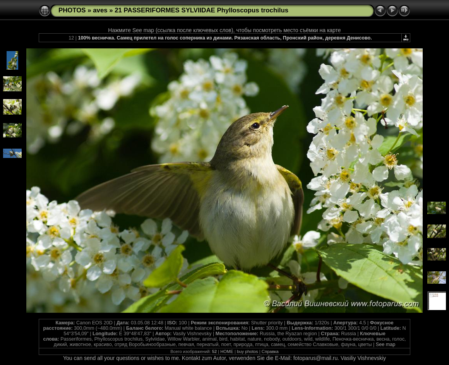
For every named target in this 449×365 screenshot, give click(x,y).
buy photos (247, 351)
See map (385, 344)
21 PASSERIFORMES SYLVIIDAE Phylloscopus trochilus (201, 10)
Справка (270, 351)
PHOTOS (72, 10)
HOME (226, 351)
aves (100, 10)
